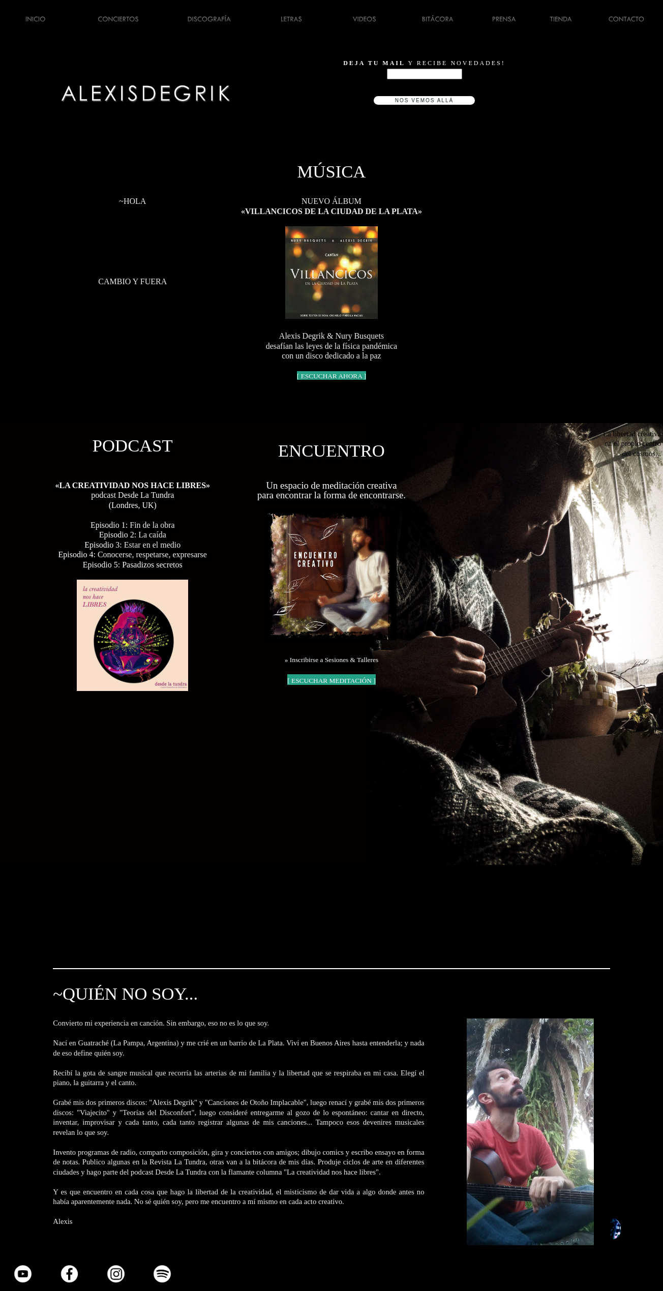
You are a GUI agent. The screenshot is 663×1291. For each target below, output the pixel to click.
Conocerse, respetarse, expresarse (152, 554)
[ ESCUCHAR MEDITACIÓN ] (331, 680)
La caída (151, 534)
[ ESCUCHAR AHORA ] (331, 376)
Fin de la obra (152, 525)
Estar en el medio (152, 545)
